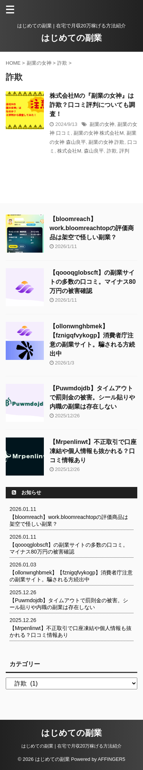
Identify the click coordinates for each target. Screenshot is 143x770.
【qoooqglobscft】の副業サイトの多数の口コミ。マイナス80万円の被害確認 (93, 281)
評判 (124, 151)
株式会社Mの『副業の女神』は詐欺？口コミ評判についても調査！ (92, 104)
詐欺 (112, 151)
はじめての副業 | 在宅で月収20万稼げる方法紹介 (71, 746)
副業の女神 (102, 124)
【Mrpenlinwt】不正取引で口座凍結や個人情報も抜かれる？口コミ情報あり (93, 451)
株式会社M (69, 151)
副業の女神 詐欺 (106, 142)
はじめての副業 (71, 38)
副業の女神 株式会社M (99, 133)
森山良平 (94, 151)
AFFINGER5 (111, 759)
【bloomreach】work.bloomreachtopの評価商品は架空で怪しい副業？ (92, 228)
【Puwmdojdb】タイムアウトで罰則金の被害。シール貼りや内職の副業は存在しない (92, 397)
